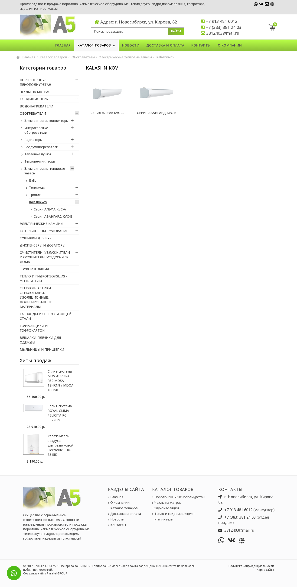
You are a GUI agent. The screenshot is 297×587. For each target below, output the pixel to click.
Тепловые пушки (37, 154)
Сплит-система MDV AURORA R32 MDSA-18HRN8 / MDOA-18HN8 (61, 380)
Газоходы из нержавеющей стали (45, 316)
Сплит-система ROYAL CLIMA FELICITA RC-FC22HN (60, 413)
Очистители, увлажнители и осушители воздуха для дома (45, 257)
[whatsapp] (256, 4)
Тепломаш (37, 187)
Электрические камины (41, 223)
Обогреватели (83, 57)
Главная (63, 45)
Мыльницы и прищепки (42, 349)
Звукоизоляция (34, 269)
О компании (230, 45)
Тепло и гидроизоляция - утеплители (43, 278)
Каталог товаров (95, 45)
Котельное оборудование (44, 231)
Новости (131, 45)
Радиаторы (33, 139)
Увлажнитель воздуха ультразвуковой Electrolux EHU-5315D (60, 445)
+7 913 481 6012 (221, 21)
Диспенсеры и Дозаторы (42, 245)
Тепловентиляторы (39, 161)
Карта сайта (265, 570)
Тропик (35, 195)
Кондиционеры (34, 99)
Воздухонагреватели (41, 147)
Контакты (201, 45)
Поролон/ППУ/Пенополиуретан (35, 82)
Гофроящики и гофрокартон (34, 328)
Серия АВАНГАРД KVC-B (156, 112)
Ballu (32, 180)
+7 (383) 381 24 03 (223, 27)
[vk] (261, 4)
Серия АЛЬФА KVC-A (107, 112)
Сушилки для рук (36, 238)
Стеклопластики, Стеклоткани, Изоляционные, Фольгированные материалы (36, 297)
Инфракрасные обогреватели (36, 130)
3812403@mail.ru (222, 33)
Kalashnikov (38, 202)
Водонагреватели (36, 106)
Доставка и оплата (165, 45)
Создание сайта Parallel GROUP (45, 573)
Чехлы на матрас (35, 92)
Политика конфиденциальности (251, 566)
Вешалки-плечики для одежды (40, 339)
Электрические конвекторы (46, 120)
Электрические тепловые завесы (125, 57)
